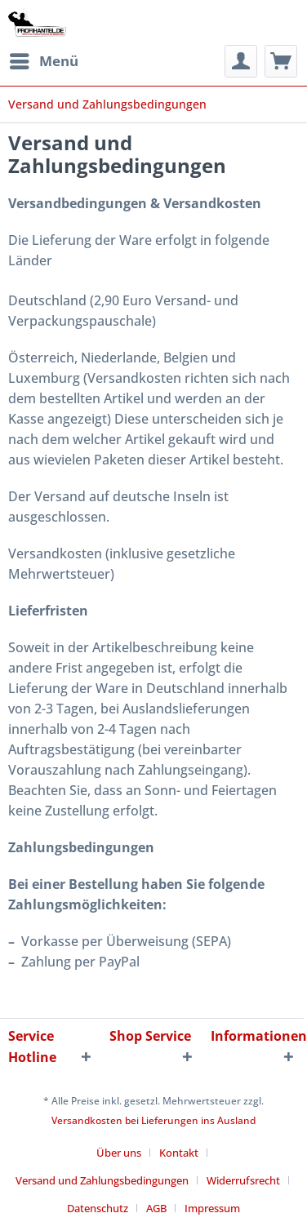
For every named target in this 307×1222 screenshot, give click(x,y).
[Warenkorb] (281, 61)
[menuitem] (43, 61)
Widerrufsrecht (243, 1180)
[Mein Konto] (241, 61)
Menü (44, 59)
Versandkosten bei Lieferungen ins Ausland (153, 1120)
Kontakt (178, 1152)
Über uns (118, 1152)
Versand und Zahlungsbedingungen (102, 1180)
